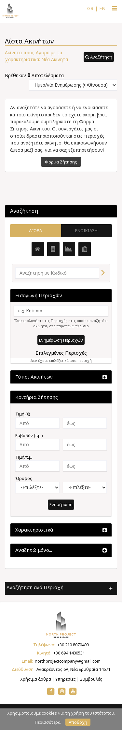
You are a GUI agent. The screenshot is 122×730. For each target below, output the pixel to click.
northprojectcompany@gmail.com (68, 661)
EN (102, 8)
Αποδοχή (78, 722)
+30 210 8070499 (73, 645)
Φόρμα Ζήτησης (61, 162)
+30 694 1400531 (69, 653)
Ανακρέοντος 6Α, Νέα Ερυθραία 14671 (73, 669)
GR (90, 8)
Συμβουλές (91, 679)
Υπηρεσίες (65, 679)
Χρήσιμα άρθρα (35, 679)
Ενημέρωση (61, 504)
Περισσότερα (48, 722)
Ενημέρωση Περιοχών (61, 340)
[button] (99, 57)
